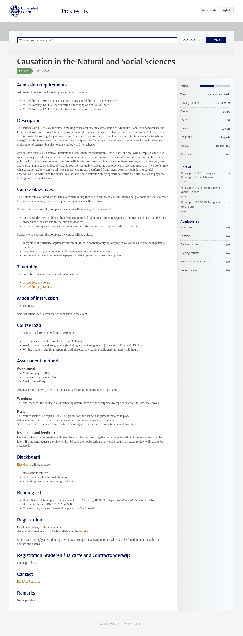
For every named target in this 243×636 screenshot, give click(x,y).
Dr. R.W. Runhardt (28, 581)
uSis (43, 527)
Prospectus (75, 11)
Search (216, 40)
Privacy (126, 624)
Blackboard (24, 464)
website (83, 531)
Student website (109, 624)
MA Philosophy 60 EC (36, 282)
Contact (139, 624)
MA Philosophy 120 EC (37, 286)
